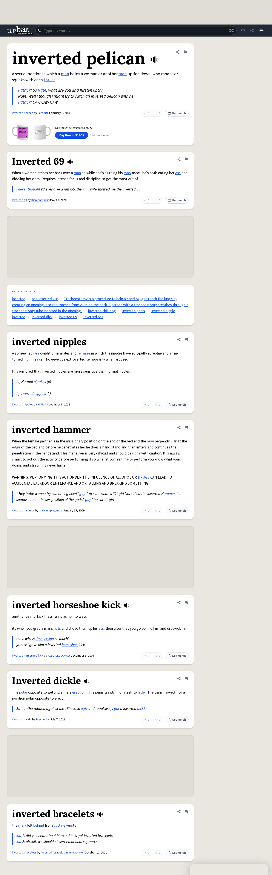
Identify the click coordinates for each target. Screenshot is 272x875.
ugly (84, 708)
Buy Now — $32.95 (71, 135)
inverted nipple (163, 311)
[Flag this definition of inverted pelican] (185, 52)
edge (16, 447)
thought (34, 189)
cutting (59, 825)
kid (18, 835)
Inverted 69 (19, 200)
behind (38, 825)
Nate (42, 90)
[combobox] (135, 30)
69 (138, 189)
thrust (49, 80)
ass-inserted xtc (45, 299)
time (125, 459)
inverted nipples (22, 404)
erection (79, 692)
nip (26, 359)
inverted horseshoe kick (27, 656)
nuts (57, 628)
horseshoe (70, 645)
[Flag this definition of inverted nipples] (186, 339)
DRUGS (143, 477)
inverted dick (42, 317)
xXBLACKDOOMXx (59, 656)
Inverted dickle (22, 719)
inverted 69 (68, 317)
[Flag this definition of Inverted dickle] (186, 678)
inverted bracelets (24, 852)
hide (141, 692)
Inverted (27, 393)
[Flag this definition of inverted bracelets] (186, 811)
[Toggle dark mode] (252, 30)
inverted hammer (23, 510)
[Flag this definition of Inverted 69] (186, 159)
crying (49, 639)
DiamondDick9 (40, 200)
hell (70, 616)
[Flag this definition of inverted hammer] (186, 427)
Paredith (43, 113)
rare (36, 353)
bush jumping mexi (51, 510)
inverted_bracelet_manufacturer (62, 852)
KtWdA (42, 404)
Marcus (62, 835)
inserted (18, 299)
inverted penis (133, 311)
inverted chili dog (102, 311)
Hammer (168, 493)
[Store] (242, 30)
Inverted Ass (93, 317)
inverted (18, 317)
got (116, 708)
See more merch (100, 135)
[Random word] (230, 30)
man (65, 74)
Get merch (177, 113)
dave (39, 639)
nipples (39, 381)
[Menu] (261, 30)
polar (23, 692)
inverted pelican (22, 113)
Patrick (24, 90)
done (136, 453)
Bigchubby (43, 719)
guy (82, 493)
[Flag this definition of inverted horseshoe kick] (186, 602)
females (83, 353)
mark (22, 825)
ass (178, 173)
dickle (142, 708)
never (22, 189)
